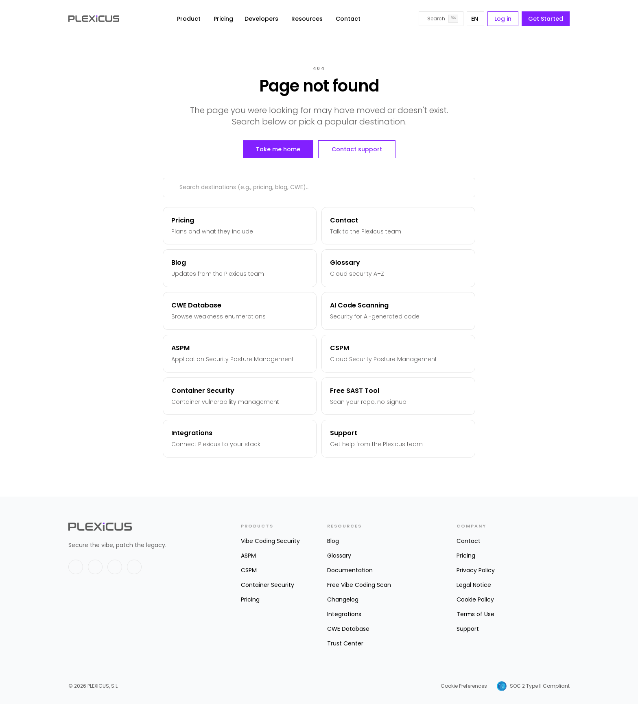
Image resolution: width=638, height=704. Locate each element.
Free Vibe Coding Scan (359, 585)
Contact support (357, 149)
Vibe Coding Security (270, 541)
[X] (75, 567)
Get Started (545, 19)
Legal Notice (474, 585)
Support (468, 629)
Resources (307, 19)
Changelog (342, 599)
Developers (261, 19)
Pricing (223, 19)
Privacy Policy (476, 570)
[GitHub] (114, 567)
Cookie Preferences (464, 686)
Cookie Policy (475, 599)
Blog (333, 541)
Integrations (344, 614)
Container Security (267, 585)
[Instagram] (134, 567)
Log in (502, 19)
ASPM (248, 555)
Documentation (350, 570)
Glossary (339, 555)
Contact (348, 19)
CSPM (249, 570)
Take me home (278, 149)
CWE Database (348, 629)
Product (189, 19)
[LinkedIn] (95, 567)
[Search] (441, 18)
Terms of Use (475, 614)
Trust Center (345, 643)
